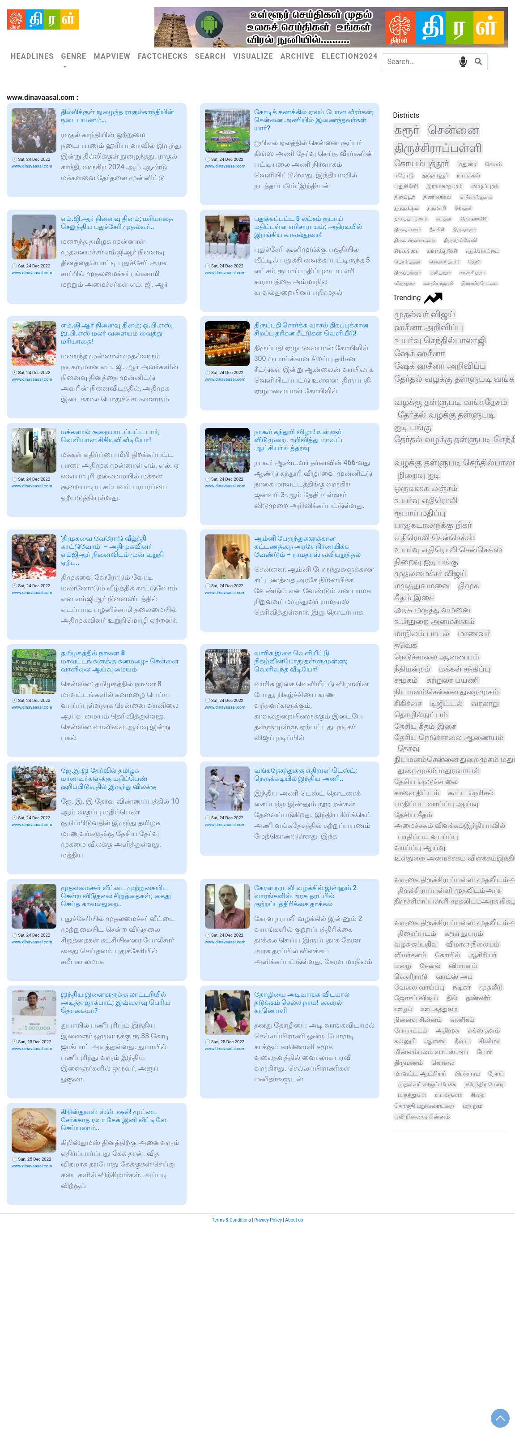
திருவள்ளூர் (407, 229)
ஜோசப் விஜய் (416, 998)
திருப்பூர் (404, 197)
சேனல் (430, 966)
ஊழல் (403, 1009)
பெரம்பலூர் (407, 262)
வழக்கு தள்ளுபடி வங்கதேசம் (450, 402)
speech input (463, 61)
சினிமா (489, 1041)
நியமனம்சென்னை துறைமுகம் (446, 691)
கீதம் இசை (413, 597)
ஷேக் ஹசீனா (419, 353)
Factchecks (163, 56)
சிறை (478, 1095)
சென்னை (453, 130)
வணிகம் (462, 1019)
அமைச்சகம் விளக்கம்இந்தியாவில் (449, 825)
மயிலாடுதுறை (476, 197)
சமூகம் (406, 680)
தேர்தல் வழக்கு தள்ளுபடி (446, 415)
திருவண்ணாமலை (414, 240)
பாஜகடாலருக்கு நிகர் (433, 524)
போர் (484, 1051)
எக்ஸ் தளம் (484, 1030)
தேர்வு (408, 748)
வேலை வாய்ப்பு (419, 987)
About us (294, 1220)
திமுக (468, 585)
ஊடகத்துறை (439, 1009)
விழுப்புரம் (484, 186)
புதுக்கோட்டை (482, 251)
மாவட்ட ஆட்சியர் (420, 1073)
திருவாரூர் (464, 229)
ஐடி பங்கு (412, 427)
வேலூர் (463, 208)
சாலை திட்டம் (416, 792)
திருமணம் (408, 1062)
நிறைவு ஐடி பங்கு (426, 561)
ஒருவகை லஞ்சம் (425, 488)
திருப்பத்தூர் (407, 272)
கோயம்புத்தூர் (421, 163)
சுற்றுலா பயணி (452, 680)
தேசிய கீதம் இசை (424, 726)
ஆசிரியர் (482, 955)
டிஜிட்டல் (446, 703)
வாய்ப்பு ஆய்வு (419, 847)
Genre (73, 56)
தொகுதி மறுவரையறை (424, 1105)
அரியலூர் (440, 272)
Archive (298, 56)
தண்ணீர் (478, 998)
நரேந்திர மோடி (484, 1084)
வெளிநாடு (410, 977)
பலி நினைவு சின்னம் (421, 1116)
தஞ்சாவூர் (435, 175)
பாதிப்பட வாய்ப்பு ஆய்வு (436, 804)
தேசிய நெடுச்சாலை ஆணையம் (448, 737)
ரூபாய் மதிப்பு (419, 512)
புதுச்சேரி (406, 186)
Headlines (32, 56)
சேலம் (493, 164)
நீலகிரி (437, 229)
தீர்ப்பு (463, 1041)
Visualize (253, 56)
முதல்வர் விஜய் (424, 314)
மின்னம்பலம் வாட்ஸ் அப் (431, 1051)
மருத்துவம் (412, 1095)
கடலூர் (443, 219)
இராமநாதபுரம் (444, 186)
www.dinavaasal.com (32, 166)
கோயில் (447, 955)
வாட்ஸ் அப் (454, 977)
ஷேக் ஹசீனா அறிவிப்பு (439, 366)
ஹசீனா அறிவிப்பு (428, 327)
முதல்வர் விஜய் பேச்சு (427, 1084)
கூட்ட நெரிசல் (471, 792)
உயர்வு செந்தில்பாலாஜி (440, 340)
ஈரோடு (404, 175)
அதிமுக (447, 1030)
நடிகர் (462, 987)
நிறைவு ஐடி (419, 475)
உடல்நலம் (448, 1095)
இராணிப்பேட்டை (479, 283)
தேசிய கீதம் (413, 814)
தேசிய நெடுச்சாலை (426, 781)
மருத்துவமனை (422, 585)
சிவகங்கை (406, 251)
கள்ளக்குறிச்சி (442, 251)
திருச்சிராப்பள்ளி (438, 148)
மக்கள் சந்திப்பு (464, 668)
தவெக (405, 645)
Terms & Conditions (231, 1220)
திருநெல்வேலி (460, 240)
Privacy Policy (268, 1220)
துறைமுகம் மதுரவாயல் (439, 770)
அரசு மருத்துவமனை (432, 609)
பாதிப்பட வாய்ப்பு (428, 836)
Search (210, 56)
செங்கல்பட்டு (444, 262)
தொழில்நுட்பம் (421, 714)
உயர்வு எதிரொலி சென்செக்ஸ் (448, 549)
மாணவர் (474, 633)
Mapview (112, 56)
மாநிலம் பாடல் (421, 633)
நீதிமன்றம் (412, 668)
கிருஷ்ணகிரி (474, 219)
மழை (402, 966)
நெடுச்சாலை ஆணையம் (436, 656)
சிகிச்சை (407, 703)
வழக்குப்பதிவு (416, 944)
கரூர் (406, 130)
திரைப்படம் (417, 934)
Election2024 (350, 56)
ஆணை (435, 1041)
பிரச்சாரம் (467, 1073)
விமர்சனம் (410, 955)
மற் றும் (472, 1105)
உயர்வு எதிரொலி (425, 500)
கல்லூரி (405, 1041)
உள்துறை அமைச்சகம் (434, 621)
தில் (452, 998)
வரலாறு (485, 703)
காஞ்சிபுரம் (472, 272)
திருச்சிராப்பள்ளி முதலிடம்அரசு (450, 890)
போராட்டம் (410, 1030)
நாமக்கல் (468, 175)
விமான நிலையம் (472, 944)
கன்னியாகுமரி (438, 283)
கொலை (443, 1062)
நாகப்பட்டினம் (410, 219)
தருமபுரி (436, 208)
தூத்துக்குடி (406, 208)
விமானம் (463, 966)
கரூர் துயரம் (464, 934)
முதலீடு (490, 987)
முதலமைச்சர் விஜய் (430, 573)
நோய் (496, 1073)
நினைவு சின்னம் (418, 1019)
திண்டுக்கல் (437, 197)
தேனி (474, 262)
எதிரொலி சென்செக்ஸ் (434, 537)
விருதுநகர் (404, 283)
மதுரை (467, 164)
